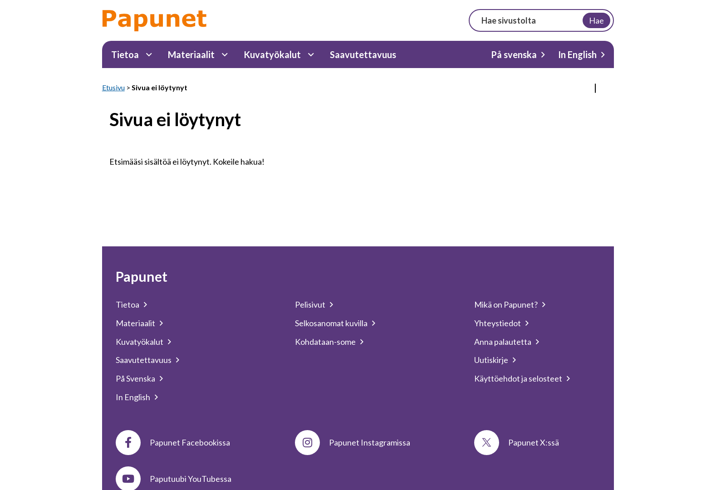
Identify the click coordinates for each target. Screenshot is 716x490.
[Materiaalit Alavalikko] (224, 54)
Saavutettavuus (363, 54)
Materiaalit (191, 54)
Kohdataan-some (325, 342)
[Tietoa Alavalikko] (149, 54)
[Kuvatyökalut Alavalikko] (311, 54)
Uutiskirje (491, 360)
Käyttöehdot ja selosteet (518, 378)
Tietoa (125, 54)
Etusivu (113, 87)
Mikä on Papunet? (506, 304)
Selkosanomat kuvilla (331, 323)
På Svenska (135, 378)
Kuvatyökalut (272, 54)
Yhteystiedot (497, 323)
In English (577, 54)
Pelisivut (310, 304)
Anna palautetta (502, 342)
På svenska (514, 54)
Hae (596, 20)
